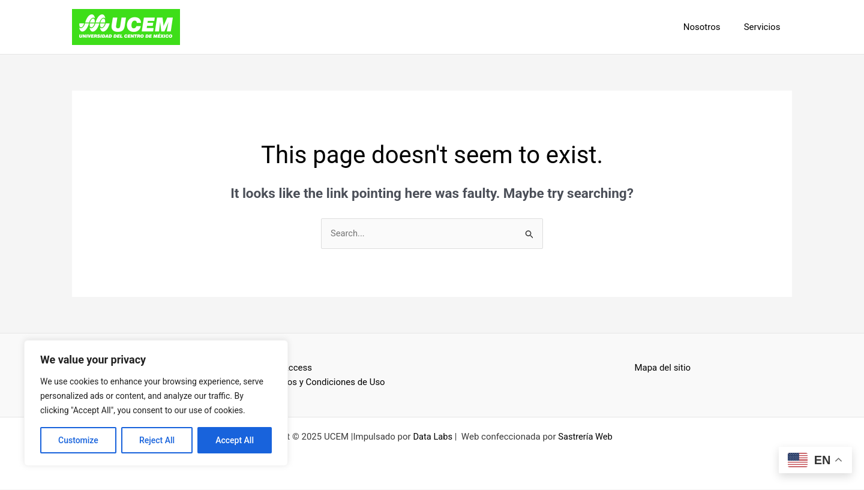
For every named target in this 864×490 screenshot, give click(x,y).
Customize (78, 440)
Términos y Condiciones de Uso (323, 382)
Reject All (157, 440)
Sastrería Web (586, 437)
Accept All (234, 440)
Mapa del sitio (663, 367)
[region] (156, 403)
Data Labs (432, 437)
